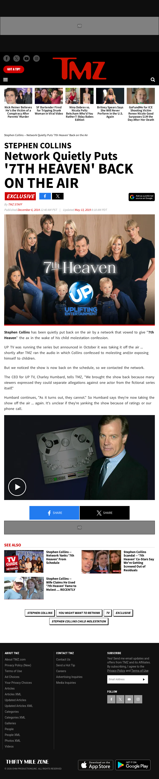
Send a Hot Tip (65, 665)
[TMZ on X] (16, 58)
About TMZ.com (15, 659)
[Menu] (6, 79)
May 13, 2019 (83, 210)
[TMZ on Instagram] (36, 58)
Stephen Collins (39, 613)
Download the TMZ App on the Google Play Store (133, 765)
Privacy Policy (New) (18, 665)
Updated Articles (15, 700)
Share (54, 513)
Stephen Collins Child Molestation (79, 621)
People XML (12, 735)
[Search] (153, 79)
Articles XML (13, 694)
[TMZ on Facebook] (6, 58)
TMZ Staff (15, 204)
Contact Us (63, 659)
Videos (9, 746)
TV (107, 613)
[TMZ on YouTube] (129, 699)
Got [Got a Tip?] (13, 69)
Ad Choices (12, 677)
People (9, 729)
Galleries (10, 723)
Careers (61, 671)
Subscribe (144, 679)
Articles (10, 688)
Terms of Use (13, 671)
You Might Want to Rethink (79, 613)
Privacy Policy (116, 670)
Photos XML (12, 740)
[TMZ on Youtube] (26, 58)
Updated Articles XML (19, 706)
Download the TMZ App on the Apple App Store (95, 765)
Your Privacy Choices (18, 682)
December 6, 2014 (28, 210)
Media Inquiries (66, 682)
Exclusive (123, 613)
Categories (12, 711)
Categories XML (15, 717)
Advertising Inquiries (69, 677)
